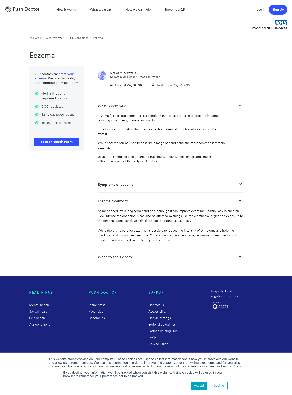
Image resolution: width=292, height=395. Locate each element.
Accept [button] (199, 385)
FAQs (152, 337)
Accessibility (157, 311)
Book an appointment (57, 142)
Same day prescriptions (57, 114)
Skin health (37, 318)
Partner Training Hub (163, 331)
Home (37, 38)
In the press (97, 305)
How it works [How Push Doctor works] (66, 9)
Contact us (156, 305)
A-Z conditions (39, 324)
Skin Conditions (78, 38)
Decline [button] (218, 385)
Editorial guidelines (162, 324)
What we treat (100, 9)
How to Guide (158, 344)
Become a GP (175, 9)
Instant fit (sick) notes (56, 123)
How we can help (138, 9)
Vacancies (96, 311)
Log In (261, 9)
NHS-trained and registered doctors (54, 96)
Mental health (39, 305)
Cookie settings (159, 318)
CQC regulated (52, 106)
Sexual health (38, 311)
